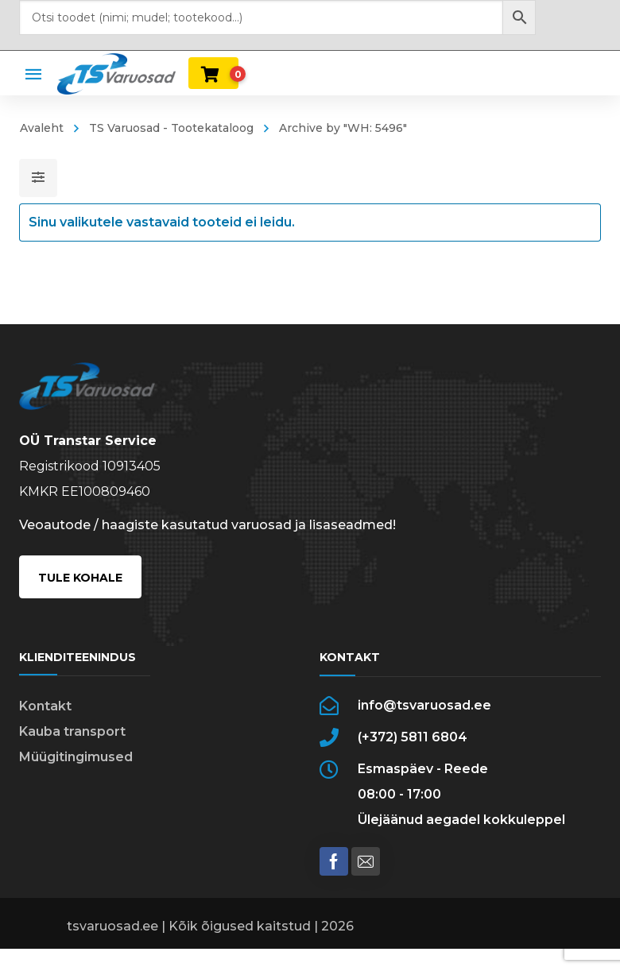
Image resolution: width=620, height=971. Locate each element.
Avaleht (42, 128)
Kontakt (45, 706)
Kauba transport (72, 731)
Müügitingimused (76, 756)
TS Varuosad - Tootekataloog (171, 128)
